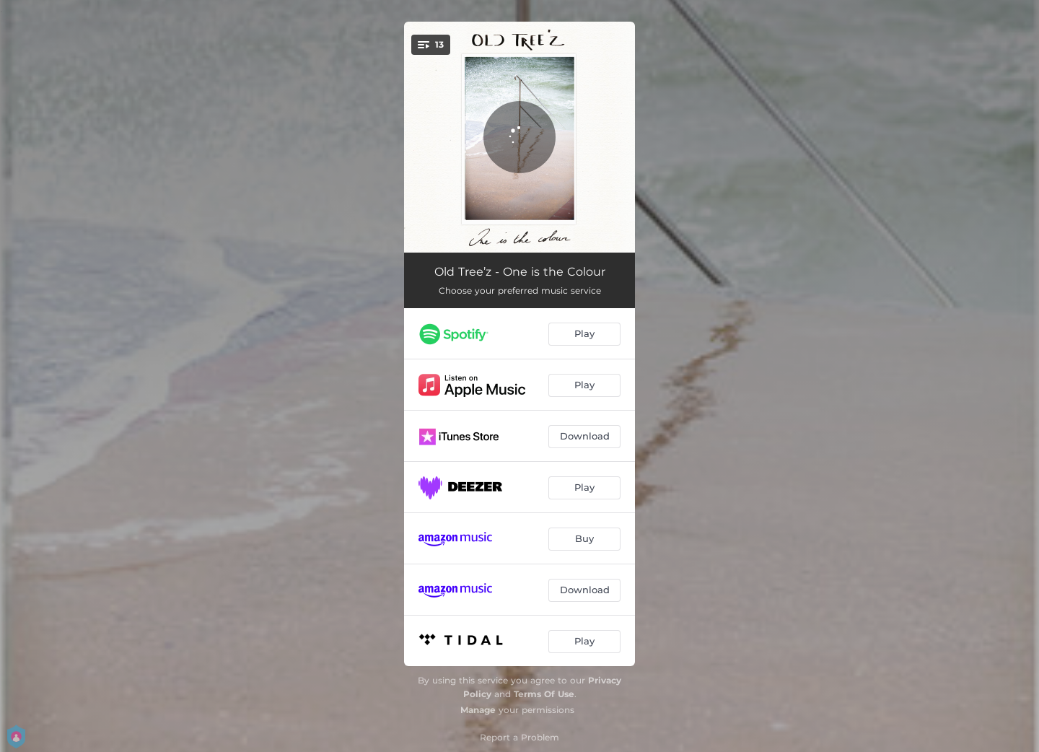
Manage (478, 709)
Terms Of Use (544, 693)
